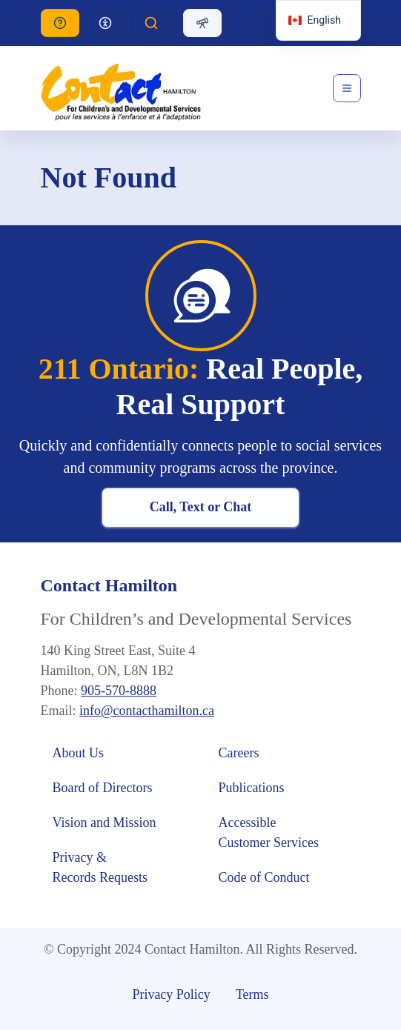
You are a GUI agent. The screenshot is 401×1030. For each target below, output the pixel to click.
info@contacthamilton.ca (146, 710)
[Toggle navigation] (347, 88)
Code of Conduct (266, 877)
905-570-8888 (118, 690)
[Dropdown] (105, 23)
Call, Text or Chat (201, 506)
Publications (252, 787)
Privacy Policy (171, 994)
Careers (239, 752)
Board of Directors (103, 787)
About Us (80, 752)
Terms (252, 994)
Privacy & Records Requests (100, 867)
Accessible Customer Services (269, 832)
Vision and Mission (104, 822)
